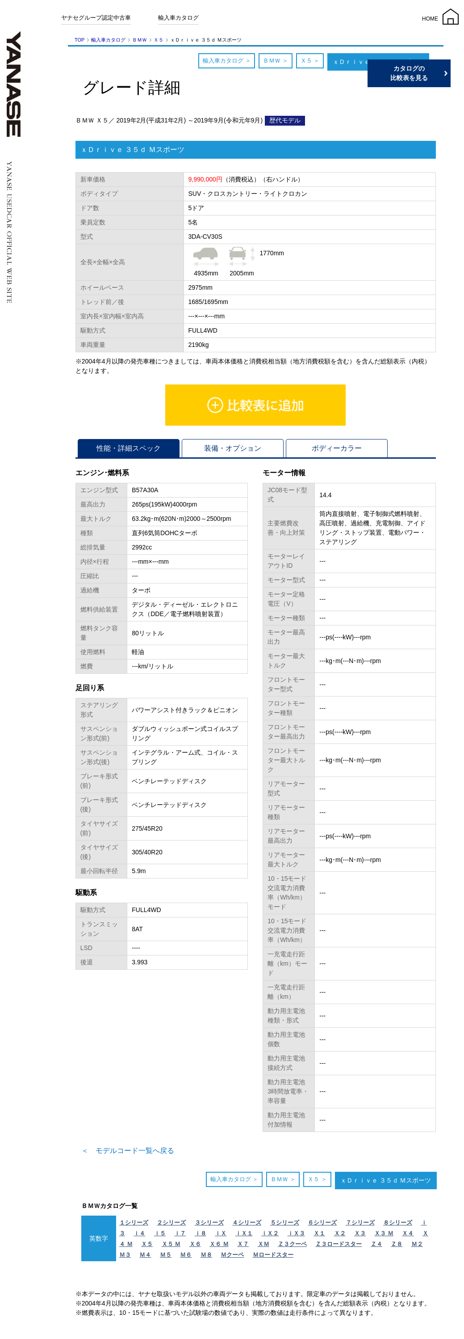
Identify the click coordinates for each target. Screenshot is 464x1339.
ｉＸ (220, 1233)
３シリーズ (209, 1222)
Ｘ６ (195, 1244)
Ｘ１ (319, 1233)
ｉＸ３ (296, 1233)
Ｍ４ (145, 1254)
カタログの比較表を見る (421, 73)
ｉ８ (200, 1233)
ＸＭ (263, 1244)
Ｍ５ (165, 1254)
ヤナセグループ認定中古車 (96, 18)
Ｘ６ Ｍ (219, 1244)
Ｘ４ (408, 1233)
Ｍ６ (186, 1254)
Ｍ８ (206, 1254)
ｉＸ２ (270, 1233)
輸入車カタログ (178, 18)
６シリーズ (322, 1222)
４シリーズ (246, 1222)
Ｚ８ (396, 1244)
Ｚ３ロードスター (338, 1244)
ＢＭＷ (139, 39)
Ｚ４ (376, 1244)
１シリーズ (133, 1222)
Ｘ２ (340, 1233)
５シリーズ (284, 1222)
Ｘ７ (243, 1244)
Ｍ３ (125, 1254)
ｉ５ (160, 1233)
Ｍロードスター (273, 1254)
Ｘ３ (360, 1233)
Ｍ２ (417, 1244)
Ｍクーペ (232, 1254)
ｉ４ (139, 1233)
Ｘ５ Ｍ (171, 1244)
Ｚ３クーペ (292, 1244)
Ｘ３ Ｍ (383, 1233)
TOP (79, 39)
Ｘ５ (158, 39)
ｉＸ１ (244, 1233)
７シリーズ (360, 1222)
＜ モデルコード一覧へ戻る (127, 1150)
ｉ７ (180, 1233)
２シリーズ (171, 1222)
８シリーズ (397, 1222)
